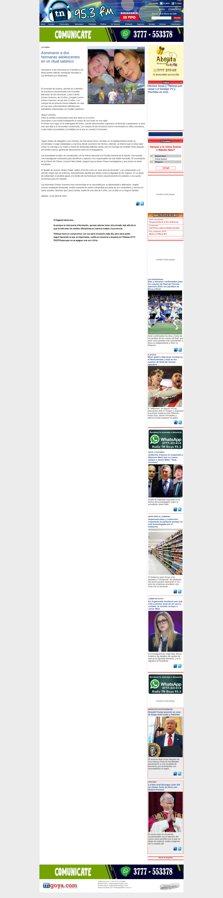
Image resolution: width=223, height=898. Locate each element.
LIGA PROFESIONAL (155, 279)
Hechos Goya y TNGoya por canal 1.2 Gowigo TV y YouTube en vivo (165, 88)
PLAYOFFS (152, 355)
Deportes (140, 24)
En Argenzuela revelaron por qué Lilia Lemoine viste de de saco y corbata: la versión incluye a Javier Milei (165, 605)
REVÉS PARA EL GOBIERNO (159, 516)
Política (103, 24)
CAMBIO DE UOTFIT (156, 599)
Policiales (92, 24)
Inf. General (115, 24)
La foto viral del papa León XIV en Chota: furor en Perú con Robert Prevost (164, 787)
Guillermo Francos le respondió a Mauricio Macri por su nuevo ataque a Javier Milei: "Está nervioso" (165, 458)
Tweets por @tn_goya (159, 134)
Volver (93, 249)
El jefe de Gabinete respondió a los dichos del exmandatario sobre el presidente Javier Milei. (164, 502)
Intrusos (162, 24)
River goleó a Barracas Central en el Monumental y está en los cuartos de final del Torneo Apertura (165, 361)
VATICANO (152, 782)
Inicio (43, 24)
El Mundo (128, 24)
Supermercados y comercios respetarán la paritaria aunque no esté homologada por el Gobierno (165, 523)
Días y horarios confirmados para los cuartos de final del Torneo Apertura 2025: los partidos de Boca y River (165, 285)
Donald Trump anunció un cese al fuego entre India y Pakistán (164, 713)
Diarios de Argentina (166, 858)
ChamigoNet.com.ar (122, 887)
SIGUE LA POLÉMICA (156, 452)
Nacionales (79, 24)
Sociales (152, 24)
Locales (51, 24)
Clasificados (175, 24)
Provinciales (64, 24)
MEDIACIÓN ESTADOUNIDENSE (160, 709)
